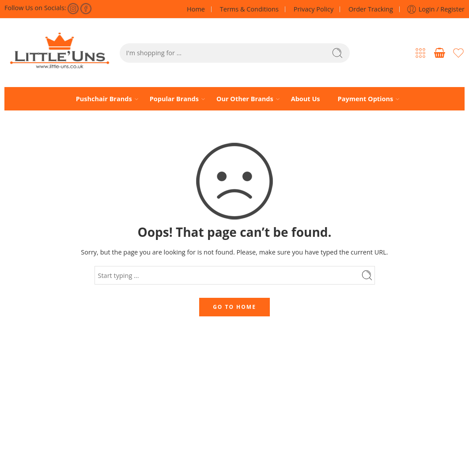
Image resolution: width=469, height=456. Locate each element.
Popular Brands (174, 99)
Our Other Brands (244, 99)
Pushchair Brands (104, 99)
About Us (305, 99)
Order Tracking (370, 9)
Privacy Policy (314, 9)
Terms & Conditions (249, 9)
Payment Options (365, 99)
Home (196, 9)
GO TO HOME (234, 307)
